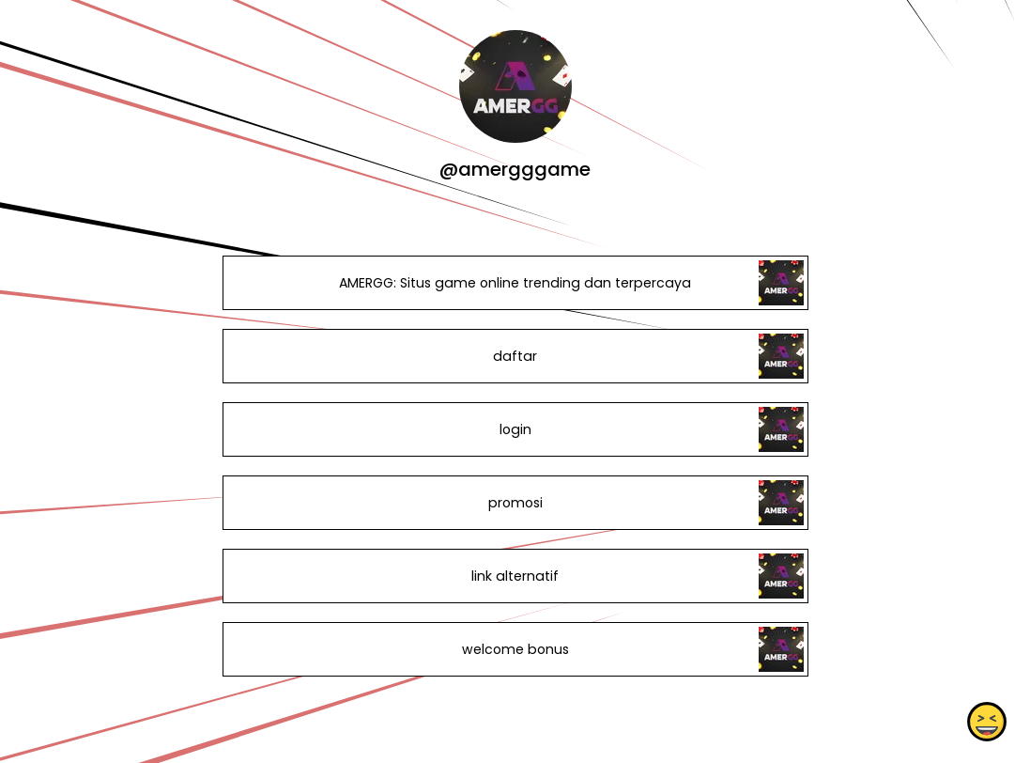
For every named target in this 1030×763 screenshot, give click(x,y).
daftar (515, 356)
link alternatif (515, 576)
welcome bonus (514, 649)
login (514, 429)
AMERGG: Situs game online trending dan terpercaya (515, 282)
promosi (514, 502)
